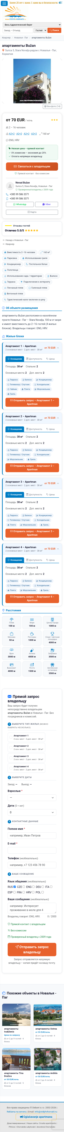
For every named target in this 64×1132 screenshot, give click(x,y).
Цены (50, 359)
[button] (32, 228)
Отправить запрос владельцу (32, 949)
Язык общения (27, 881)
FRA (21, 892)
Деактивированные (16, 1123)
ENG (30, 887)
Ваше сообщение (28, 899)
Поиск (54, 30)
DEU (40, 887)
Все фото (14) (52, 106)
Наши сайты (32, 1123)
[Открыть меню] (4, 3)
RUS (12, 887)
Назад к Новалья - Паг (16, 240)
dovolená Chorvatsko (46, 1127)
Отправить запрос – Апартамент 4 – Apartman (32, 598)
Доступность (34, 359)
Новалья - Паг (21, 37)
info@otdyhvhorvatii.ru (46, 1111)
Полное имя (16, 828)
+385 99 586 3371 (17, 194)
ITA (48, 887)
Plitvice (12, 1127)
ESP (12, 892)
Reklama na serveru (16, 1111)
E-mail (12, 843)
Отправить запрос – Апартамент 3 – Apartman (32, 533)
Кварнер (6, 37)
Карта (32, 212)
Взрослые (15, 791)
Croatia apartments (47, 1123)
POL (40, 892)
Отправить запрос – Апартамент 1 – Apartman (32, 402)
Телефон (23, 858)
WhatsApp (19, 204)
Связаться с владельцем (32, 166)
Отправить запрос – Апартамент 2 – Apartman (32, 467)
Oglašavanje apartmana (36, 1116)
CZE (21, 887)
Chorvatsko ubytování (26, 1127)
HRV (30, 892)
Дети (16, 805)
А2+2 (12, 133)
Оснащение (15, 359)
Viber (46, 204)
